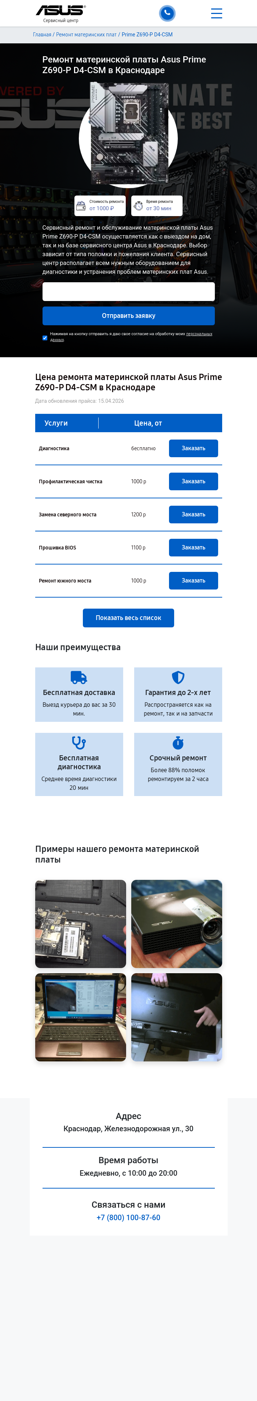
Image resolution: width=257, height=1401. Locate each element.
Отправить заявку (128, 316)
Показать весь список (128, 618)
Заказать (193, 448)
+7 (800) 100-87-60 (129, 1217)
